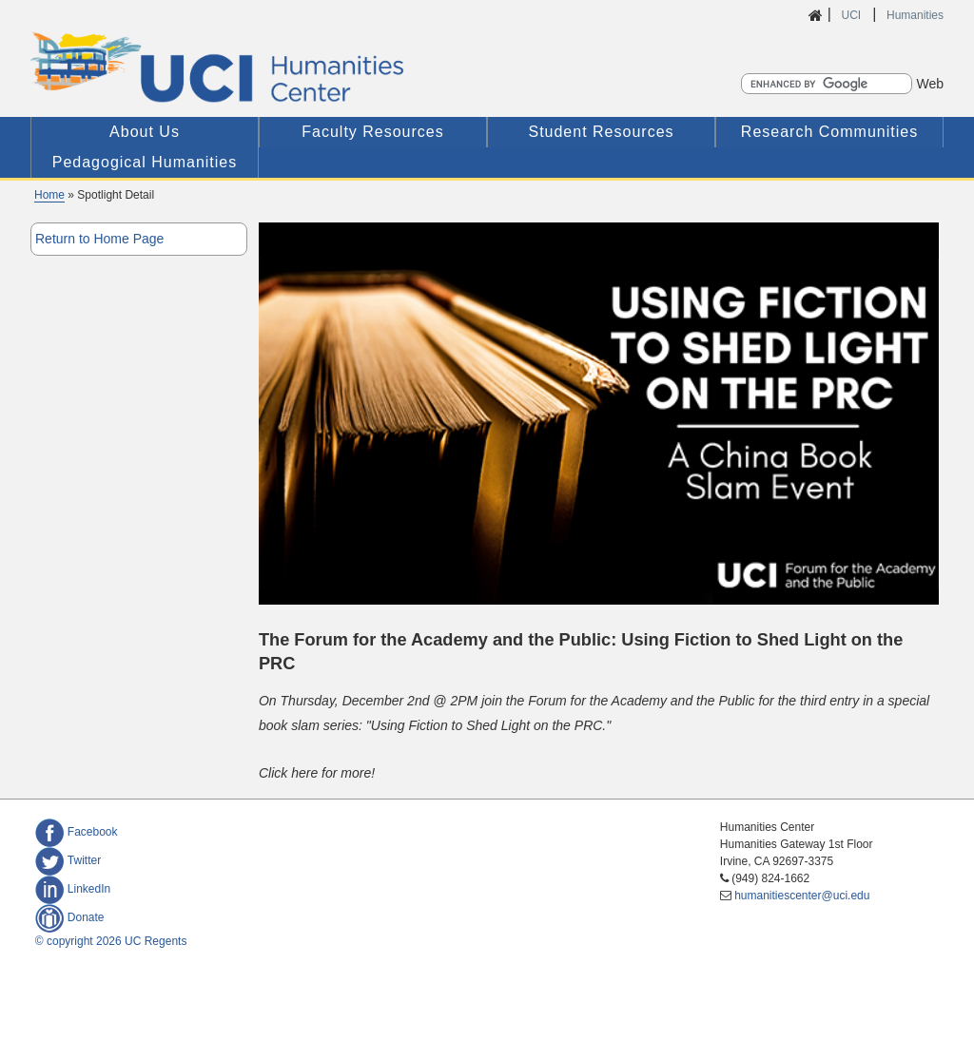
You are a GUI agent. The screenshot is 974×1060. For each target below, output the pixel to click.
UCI (852, 15)
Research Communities (829, 132)
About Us (144, 132)
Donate (70, 917)
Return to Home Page (99, 238)
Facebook (76, 831)
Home (49, 195)
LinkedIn (72, 889)
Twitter (68, 860)
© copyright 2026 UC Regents (111, 941)
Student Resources (600, 132)
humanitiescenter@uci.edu (801, 895)
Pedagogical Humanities (145, 162)
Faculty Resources (373, 132)
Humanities (915, 15)
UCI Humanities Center (317, 67)
